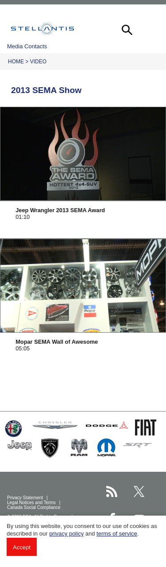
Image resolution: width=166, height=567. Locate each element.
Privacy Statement (25, 497)
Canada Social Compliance (34, 507)
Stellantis (42, 29)
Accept (22, 547)
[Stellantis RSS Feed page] (111, 491)
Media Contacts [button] (27, 46)
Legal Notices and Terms (32, 502)
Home (16, 61)
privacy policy (66, 533)
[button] (126, 29)
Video (38, 61)
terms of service (117, 533)
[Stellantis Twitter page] (139, 491)
